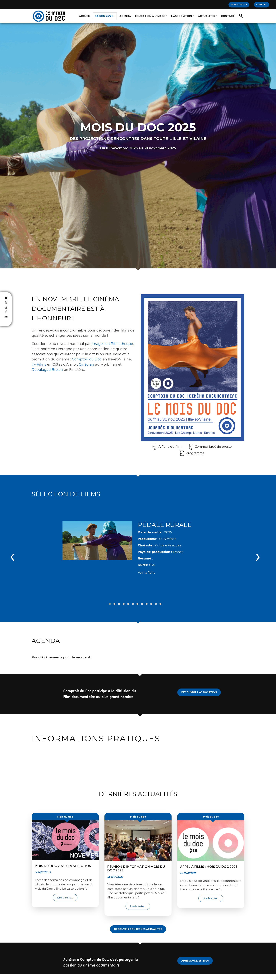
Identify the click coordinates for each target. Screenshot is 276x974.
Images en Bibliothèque (112, 344)
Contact (228, 15)
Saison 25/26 (104, 15)
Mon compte (239, 4)
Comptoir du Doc (87, 359)
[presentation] (12, 553)
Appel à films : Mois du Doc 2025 (208, 862)
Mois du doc (65, 812)
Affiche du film (170, 446)
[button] (110, 599)
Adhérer (261, 4)
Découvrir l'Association (199, 687)
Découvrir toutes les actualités (138, 924)
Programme (195, 453)
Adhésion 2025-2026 (195, 956)
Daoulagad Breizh (47, 370)
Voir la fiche (146, 570)
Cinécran (86, 364)
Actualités (206, 15)
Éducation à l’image (150, 15)
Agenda (125, 15)
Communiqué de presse (213, 446)
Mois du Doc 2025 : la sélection (62, 861)
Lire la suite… (67, 892)
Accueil (84, 15)
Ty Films (39, 364)
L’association (181, 15)
